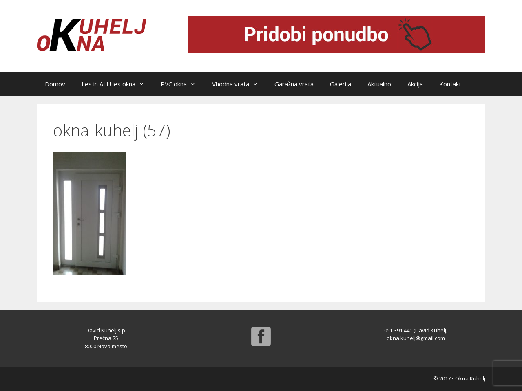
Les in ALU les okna (117, 84)
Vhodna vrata (239, 84)
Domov (55, 84)
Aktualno (379, 84)
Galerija (340, 84)
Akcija (415, 84)
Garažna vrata (294, 84)
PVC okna (182, 84)
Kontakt (450, 84)
